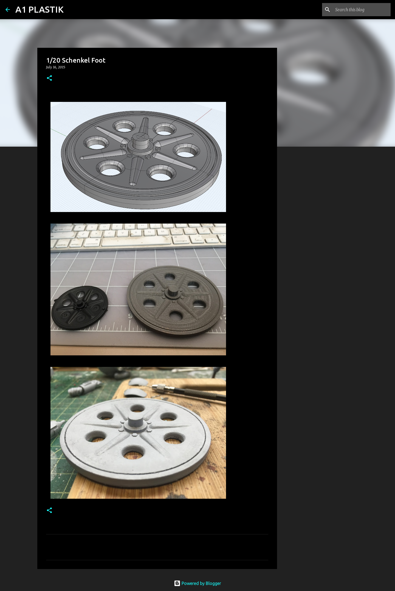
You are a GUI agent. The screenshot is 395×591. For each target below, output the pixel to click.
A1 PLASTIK (39, 9)
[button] (49, 78)
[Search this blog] (362, 9)
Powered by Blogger (197, 583)
